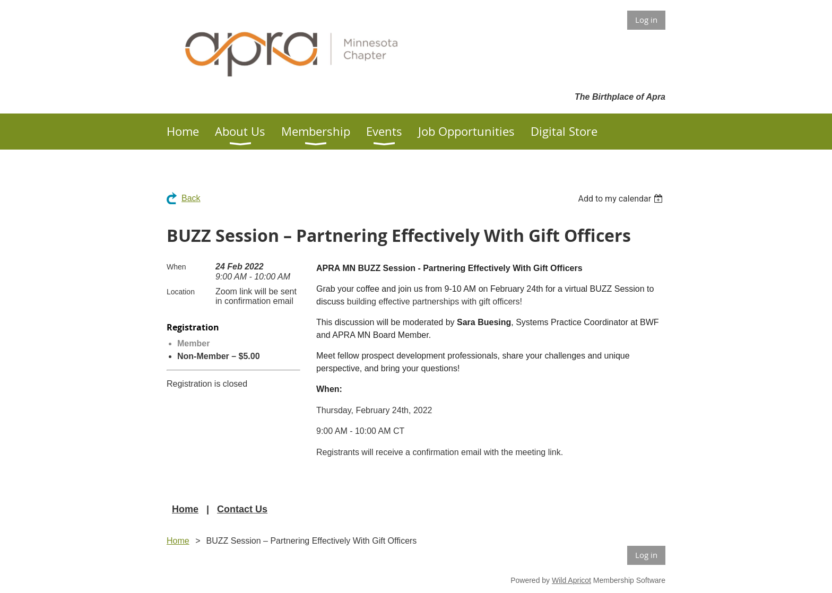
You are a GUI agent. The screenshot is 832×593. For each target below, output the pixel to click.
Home (185, 509)
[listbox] (621, 198)
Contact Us (242, 509)
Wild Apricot (571, 580)
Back (191, 198)
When (176, 267)
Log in (646, 19)
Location (181, 291)
